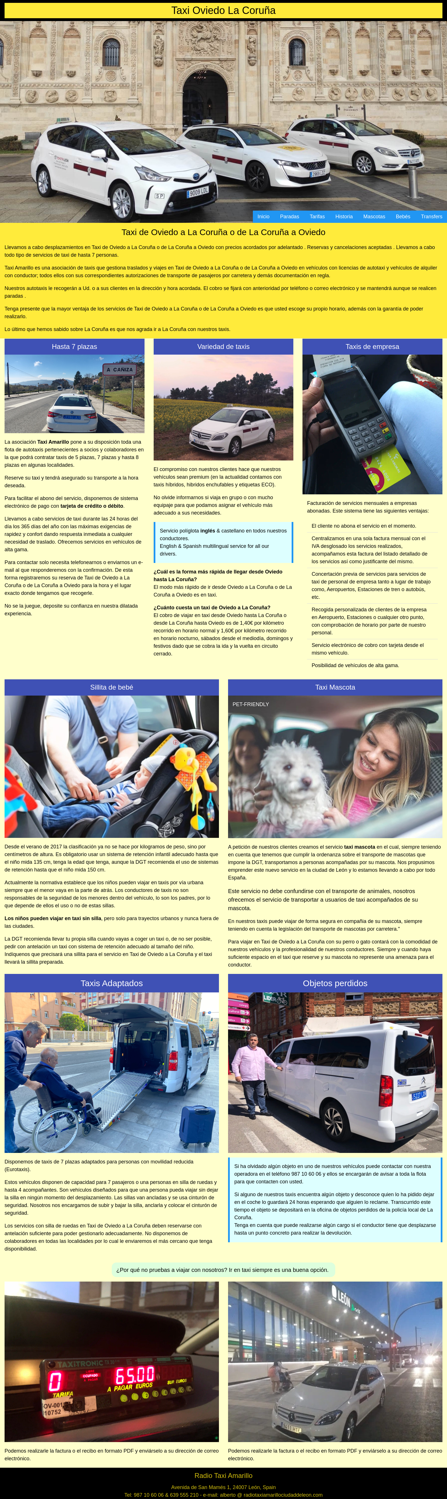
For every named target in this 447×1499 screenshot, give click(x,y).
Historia (344, 216)
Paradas (289, 216)
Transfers (431, 216)
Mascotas (374, 216)
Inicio (263, 216)
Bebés (403, 216)
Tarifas (317, 216)
